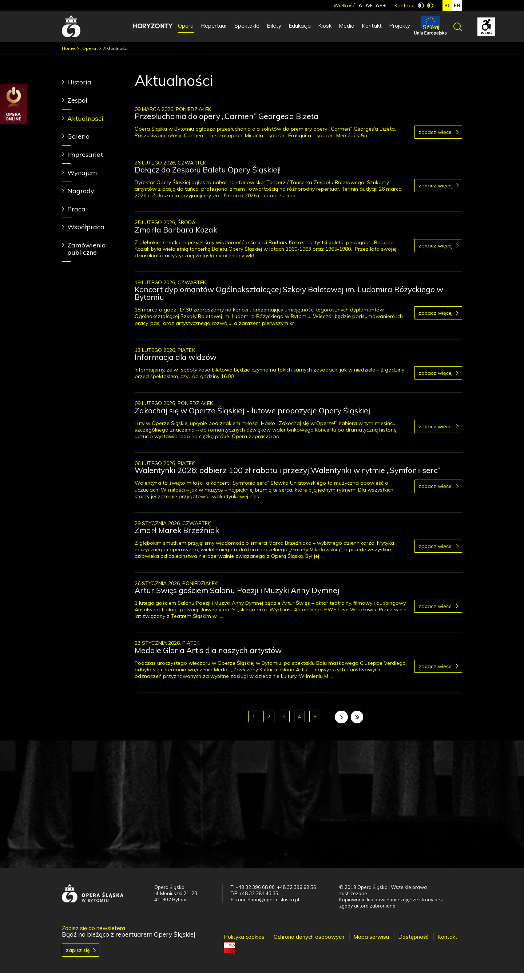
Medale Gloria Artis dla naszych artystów (208, 650)
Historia (79, 82)
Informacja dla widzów (176, 357)
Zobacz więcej (435, 132)
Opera (186, 25)
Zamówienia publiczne (86, 249)
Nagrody (80, 191)
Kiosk (325, 25)
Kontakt (372, 25)
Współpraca (85, 227)
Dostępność (413, 936)
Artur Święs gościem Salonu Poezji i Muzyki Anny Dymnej (237, 590)
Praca (76, 209)
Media (346, 25)
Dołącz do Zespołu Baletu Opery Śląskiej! (208, 169)
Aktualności (85, 118)
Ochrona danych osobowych (309, 936)
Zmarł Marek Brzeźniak (177, 530)
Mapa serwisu (371, 936)
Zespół (77, 100)
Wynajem (82, 172)
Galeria (78, 136)
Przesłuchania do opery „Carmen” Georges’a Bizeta (226, 116)
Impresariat (85, 154)
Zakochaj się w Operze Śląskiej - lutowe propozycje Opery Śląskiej (252, 410)
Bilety (274, 25)
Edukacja (300, 25)
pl (447, 5)
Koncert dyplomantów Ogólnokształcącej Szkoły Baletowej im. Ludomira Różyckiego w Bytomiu (289, 293)
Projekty (399, 25)
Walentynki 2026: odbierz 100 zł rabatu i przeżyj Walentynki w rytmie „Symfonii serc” (287, 470)
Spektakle (246, 25)
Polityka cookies (244, 936)
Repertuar (214, 25)
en (457, 5)
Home (68, 48)
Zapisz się (78, 950)
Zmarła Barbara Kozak (176, 229)
